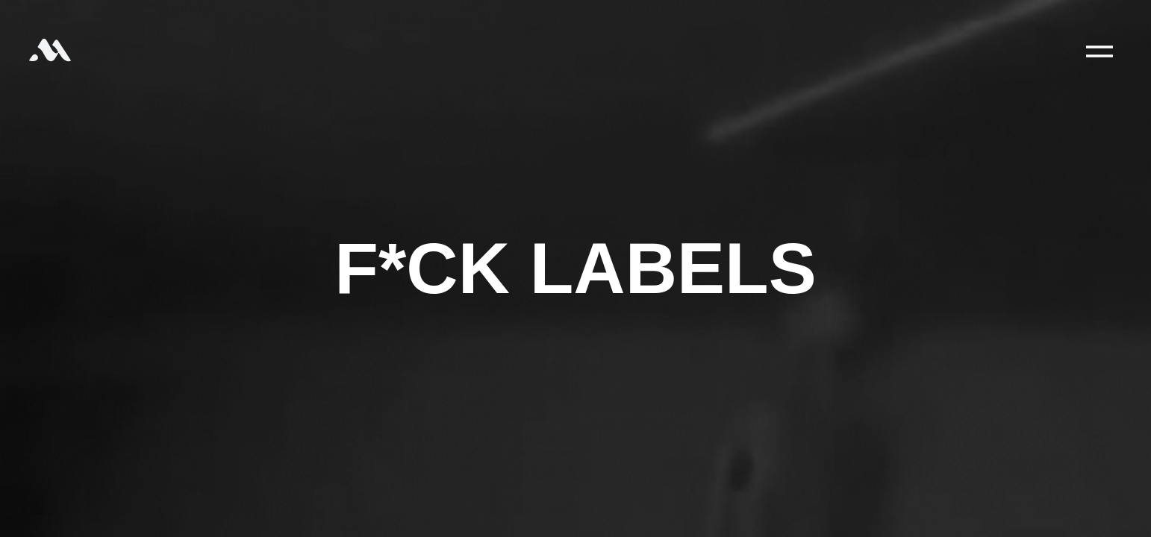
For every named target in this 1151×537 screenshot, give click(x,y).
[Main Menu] (1099, 51)
